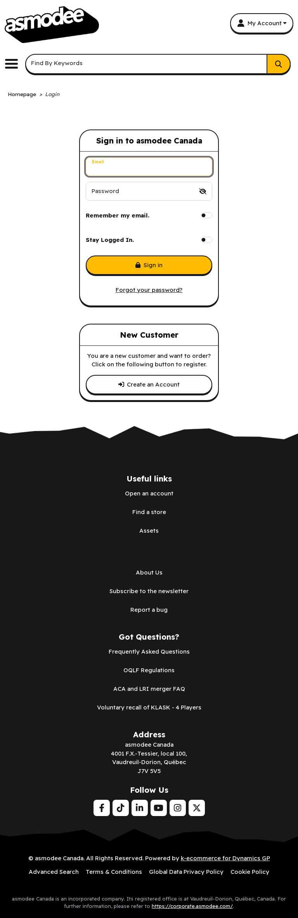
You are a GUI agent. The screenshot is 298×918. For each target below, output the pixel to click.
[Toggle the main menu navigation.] (14, 64)
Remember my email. (117, 215)
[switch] (202, 191)
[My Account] (261, 23)
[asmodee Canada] (52, 24)
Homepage (22, 94)
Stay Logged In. (110, 239)
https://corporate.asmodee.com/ (192, 906)
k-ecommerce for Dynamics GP (225, 858)
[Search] (279, 64)
